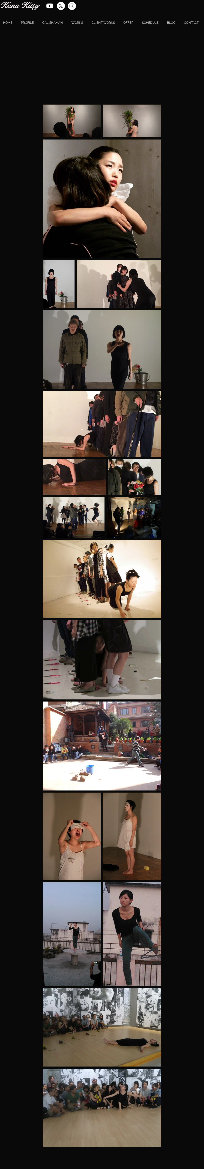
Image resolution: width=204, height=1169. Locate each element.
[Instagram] (72, 6)
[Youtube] (50, 6)
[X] (61, 6)
